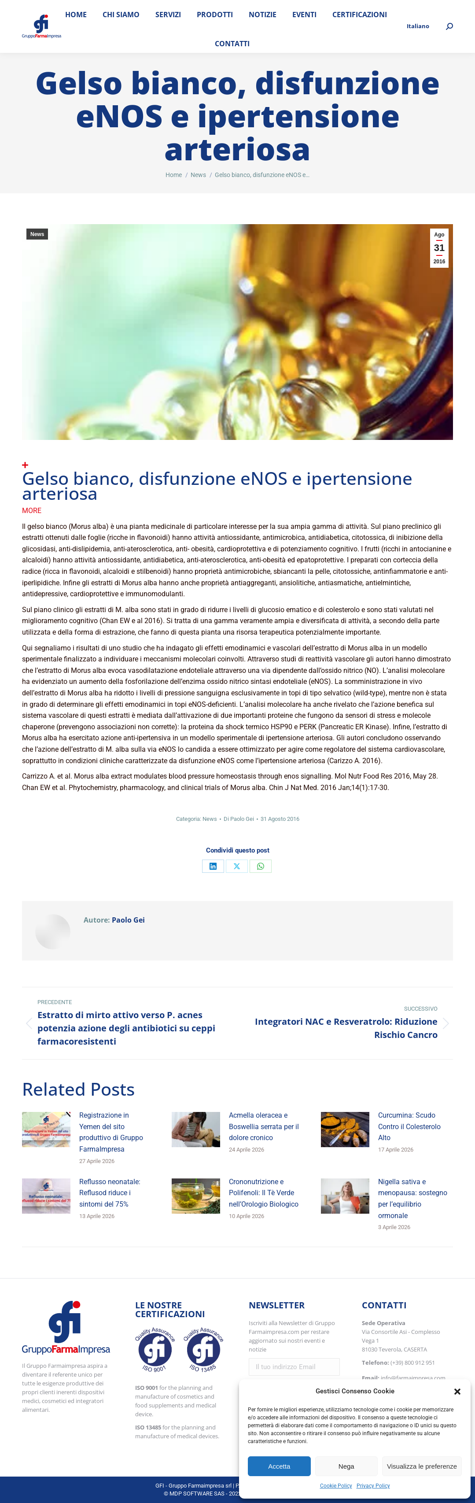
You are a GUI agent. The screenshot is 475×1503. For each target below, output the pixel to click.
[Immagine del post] (46, 1129)
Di (239, 819)
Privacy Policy (373, 1486)
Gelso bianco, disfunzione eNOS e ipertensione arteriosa (217, 485)
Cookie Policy (336, 1486)
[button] (457, 1391)
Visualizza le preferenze (422, 1466)
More (31, 510)
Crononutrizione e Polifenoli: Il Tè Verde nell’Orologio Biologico (263, 1193)
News (37, 234)
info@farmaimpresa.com (413, 1378)
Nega (346, 1466)
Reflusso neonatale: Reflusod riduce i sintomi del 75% (109, 1193)
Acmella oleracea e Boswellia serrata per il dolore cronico (264, 1126)
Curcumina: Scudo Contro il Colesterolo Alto (409, 1126)
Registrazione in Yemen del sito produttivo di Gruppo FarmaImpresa (111, 1132)
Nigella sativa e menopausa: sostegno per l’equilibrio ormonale (412, 1199)
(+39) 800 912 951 (412, 1362)
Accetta (279, 1466)
